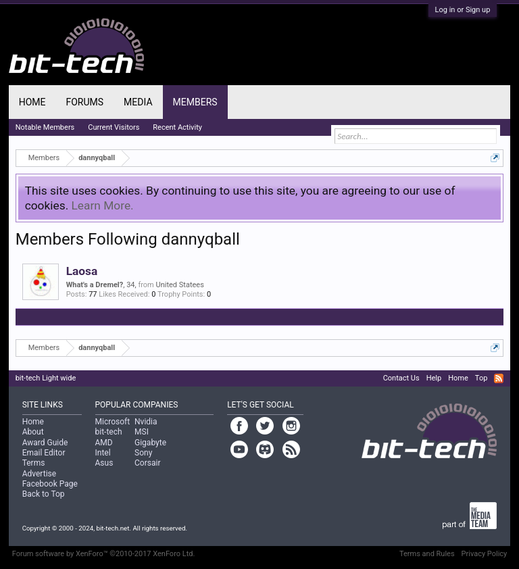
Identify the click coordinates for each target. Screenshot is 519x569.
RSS (498, 378)
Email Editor (44, 452)
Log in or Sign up (463, 9)
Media (138, 102)
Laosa (82, 271)
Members (195, 102)
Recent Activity (177, 127)
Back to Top (43, 494)
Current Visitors (113, 127)
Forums (84, 102)
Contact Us (401, 378)
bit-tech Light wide (46, 378)
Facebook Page (50, 484)
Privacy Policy (485, 553)
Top (481, 378)
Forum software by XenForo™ (103, 553)
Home (32, 102)
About (33, 432)
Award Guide (45, 442)
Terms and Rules (427, 553)
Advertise (39, 473)
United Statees (180, 284)
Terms (33, 463)
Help (434, 378)
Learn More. (103, 205)
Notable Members (45, 127)
